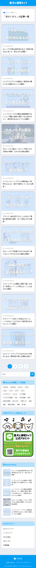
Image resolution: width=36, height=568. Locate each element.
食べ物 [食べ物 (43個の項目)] (23, 404)
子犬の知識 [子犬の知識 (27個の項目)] (22, 397)
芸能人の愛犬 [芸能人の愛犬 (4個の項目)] (11, 404)
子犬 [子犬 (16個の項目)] (16, 397)
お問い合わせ (10, 562)
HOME (18, 558)
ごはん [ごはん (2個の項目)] (5, 390)
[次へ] (26, 366)
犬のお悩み (7, 537)
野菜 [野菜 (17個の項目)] (18, 404)
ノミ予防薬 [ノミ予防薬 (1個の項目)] (22, 394)
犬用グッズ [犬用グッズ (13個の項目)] (23, 401)
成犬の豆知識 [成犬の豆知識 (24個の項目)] (6, 401)
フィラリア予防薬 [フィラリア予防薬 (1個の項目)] (7, 397)
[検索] (32, 374)
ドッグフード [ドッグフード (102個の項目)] (6, 394)
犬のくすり (7, 541)
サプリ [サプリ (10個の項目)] (16, 390)
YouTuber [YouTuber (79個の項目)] (13, 387)
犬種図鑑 (6, 545)
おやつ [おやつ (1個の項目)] (27, 387)
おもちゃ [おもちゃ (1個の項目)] (20, 387)
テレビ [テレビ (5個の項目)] (22, 390)
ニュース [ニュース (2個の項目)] (14, 394)
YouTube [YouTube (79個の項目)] (5, 387)
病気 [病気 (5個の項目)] (4, 404)
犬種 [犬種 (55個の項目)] (30, 401)
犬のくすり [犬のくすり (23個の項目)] (15, 401)
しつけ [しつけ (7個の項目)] (10, 390)
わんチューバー (8, 529)
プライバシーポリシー (23, 562)
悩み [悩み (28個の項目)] (29, 397)
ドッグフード (7, 533)
